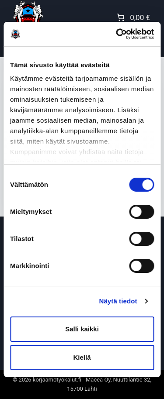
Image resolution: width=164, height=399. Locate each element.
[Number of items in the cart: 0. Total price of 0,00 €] (133, 17)
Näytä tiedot (118, 301)
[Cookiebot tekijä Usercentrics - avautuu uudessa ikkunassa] (117, 34)
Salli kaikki (82, 329)
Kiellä (82, 357)
